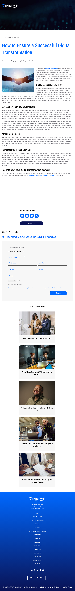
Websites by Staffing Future (63, 585)
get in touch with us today (47, 175)
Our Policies (42, 585)
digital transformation (51, 68)
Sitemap (50, 585)
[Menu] (71, 6)
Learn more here (33, 175)
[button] (10, 37)
